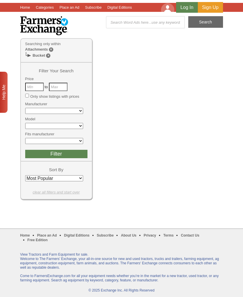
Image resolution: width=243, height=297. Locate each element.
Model (30, 119)
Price (29, 79)
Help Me (3, 92)
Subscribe (93, 7)
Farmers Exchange (44, 25)
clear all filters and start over (56, 192)
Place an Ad (69, 7)
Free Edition (38, 240)
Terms (168, 235)
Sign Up (210, 7)
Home (25, 7)
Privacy (150, 235)
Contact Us (190, 235)
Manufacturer (36, 104)
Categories (45, 7)
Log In (186, 7)
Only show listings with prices (52, 96)
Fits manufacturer (39, 134)
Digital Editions (119, 7)
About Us (128, 235)
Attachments (36, 49)
